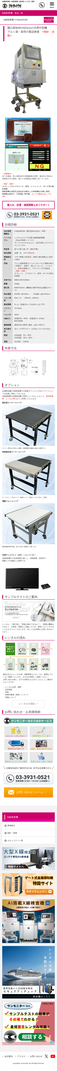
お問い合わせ (36, 1056)
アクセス (21, 1056)
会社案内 (8, 1056)
